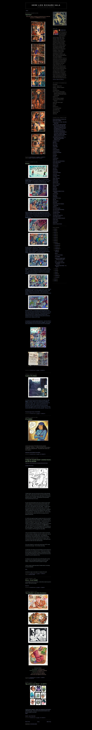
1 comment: (42, 587)
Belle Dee (54, 142)
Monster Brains (55, 181)
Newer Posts (27, 721)
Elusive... (27, 163)
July (56, 268)
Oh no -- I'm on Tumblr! (31, 580)
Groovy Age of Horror (57, 162)
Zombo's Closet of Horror (57, 223)
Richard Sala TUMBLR (57, 120)
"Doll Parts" (28, 14)
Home (27, 10)
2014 (55, 237)
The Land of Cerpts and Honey (58, 209)
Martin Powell (55, 179)
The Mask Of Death (56, 212)
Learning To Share (56, 175)
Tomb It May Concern (57, 216)
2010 (55, 279)
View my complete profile (58, 79)
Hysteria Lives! (55, 165)
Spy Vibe (54, 199)
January (56, 277)
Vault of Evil (55, 222)
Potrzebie (54, 186)
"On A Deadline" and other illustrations (35, 593)
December (57, 243)
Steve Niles (55, 202)
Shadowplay (55, 196)
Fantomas (55, 153)
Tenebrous (55, 206)
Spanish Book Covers (57, 198)
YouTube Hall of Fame (29, 465)
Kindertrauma (55, 171)
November (57, 245)
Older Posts (49, 721)
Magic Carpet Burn (56, 178)
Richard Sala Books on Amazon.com (59, 119)
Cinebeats (55, 148)
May (56, 272)
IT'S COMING (28, 419)
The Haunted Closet (56, 208)
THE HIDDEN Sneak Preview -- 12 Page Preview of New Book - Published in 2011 (59, 138)
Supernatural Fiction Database (58, 203)
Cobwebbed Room (56, 151)
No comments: (43, 454)
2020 (55, 229)
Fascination (55, 155)
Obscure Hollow (56, 185)
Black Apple (55, 145)
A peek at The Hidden (31, 376)
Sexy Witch (55, 195)
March (56, 273)
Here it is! (27, 585)
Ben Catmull (55, 143)
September (57, 248)
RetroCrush (55, 188)
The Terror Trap (55, 213)
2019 (55, 230)
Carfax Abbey (55, 146)
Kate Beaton (55, 169)
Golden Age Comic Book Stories (59, 161)
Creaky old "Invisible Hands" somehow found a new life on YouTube (38, 460)
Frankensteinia (55, 158)
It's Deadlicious (55, 166)
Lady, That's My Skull (57, 172)
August (56, 250)
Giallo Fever (55, 159)
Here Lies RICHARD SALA (46, 5)
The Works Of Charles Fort (58, 215)
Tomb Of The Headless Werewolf (59, 218)
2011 (55, 242)
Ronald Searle (55, 193)
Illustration (31, 678)
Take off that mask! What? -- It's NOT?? (36, 684)
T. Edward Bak (55, 205)
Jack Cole (54, 168)
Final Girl (54, 156)
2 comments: (43, 157)
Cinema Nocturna (56, 149)
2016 (55, 234)
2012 (55, 240)
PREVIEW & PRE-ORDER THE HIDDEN (32, 452)
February (57, 275)
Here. (26, 569)
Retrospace (55, 189)
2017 (55, 232)
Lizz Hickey (55, 176)
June (56, 270)
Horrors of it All (55, 163)
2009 (55, 280)
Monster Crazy (55, 182)
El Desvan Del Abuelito (57, 152)
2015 (55, 235)
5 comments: (43, 573)
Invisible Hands (32, 574)
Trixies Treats (55, 219)
